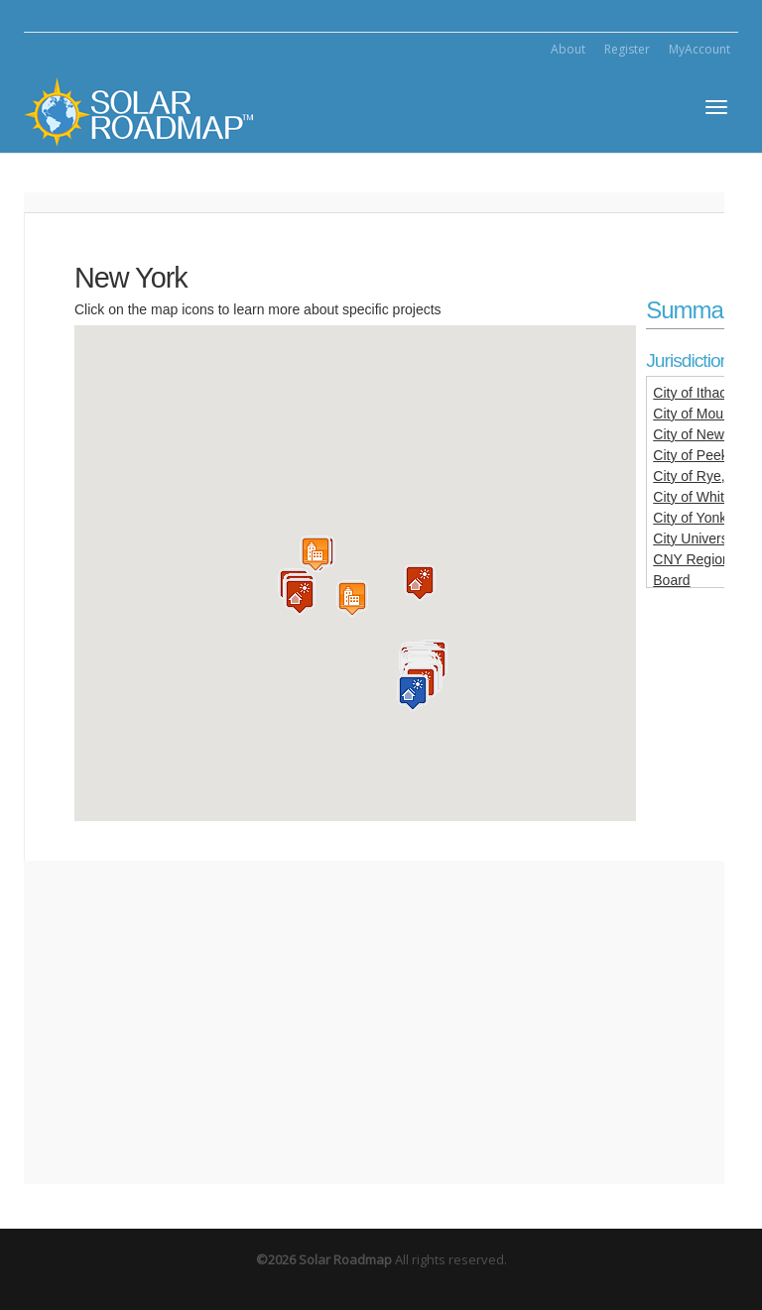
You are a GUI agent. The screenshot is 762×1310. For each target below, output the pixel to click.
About (568, 49)
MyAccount (699, 49)
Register (627, 49)
